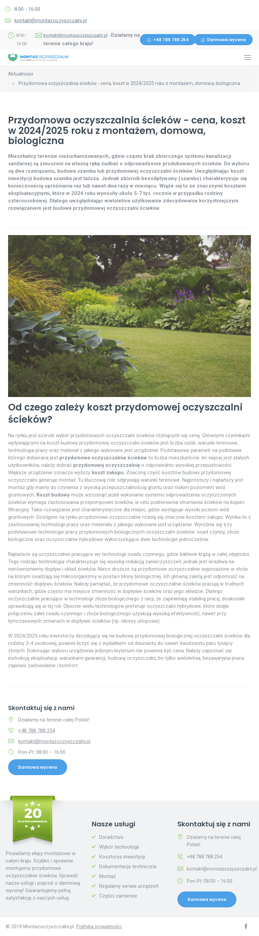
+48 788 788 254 (168, 39)
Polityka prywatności (99, 927)
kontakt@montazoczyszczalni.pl (51, 21)
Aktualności (20, 74)
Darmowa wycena (223, 39)
